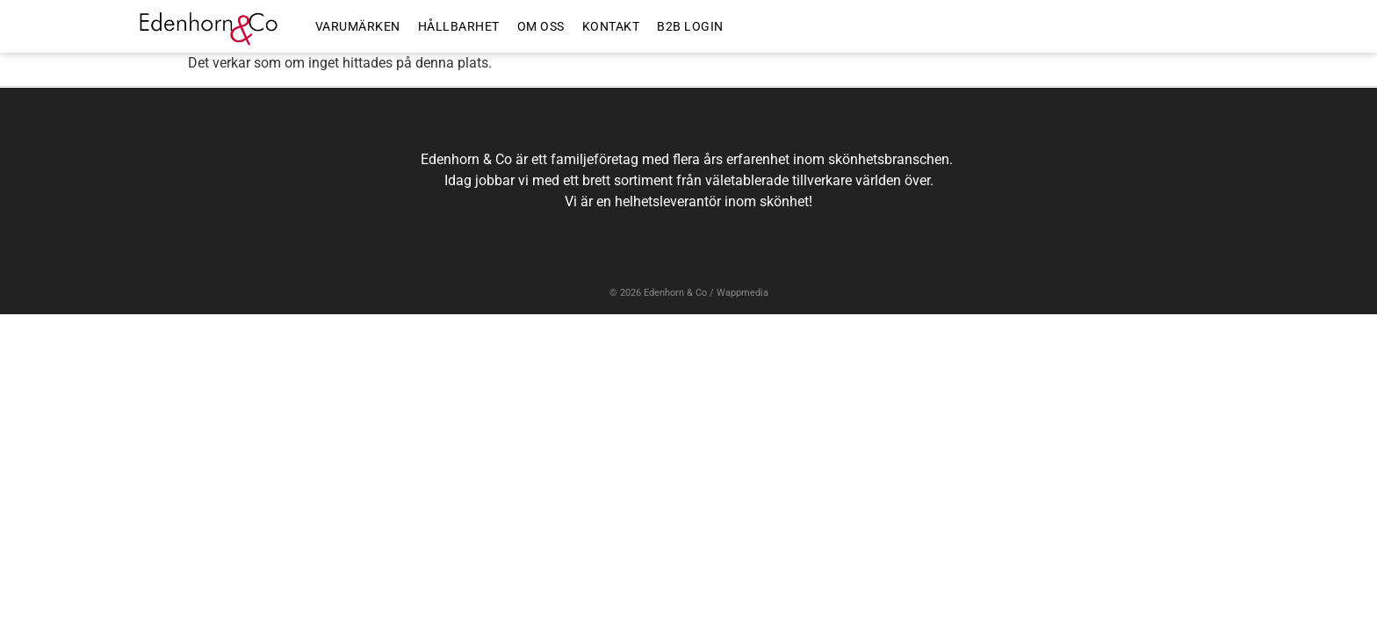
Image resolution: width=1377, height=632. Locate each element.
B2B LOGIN (690, 26)
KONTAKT (611, 26)
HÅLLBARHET (459, 26)
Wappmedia (742, 292)
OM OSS (541, 26)
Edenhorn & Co (675, 292)
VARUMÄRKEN (357, 26)
